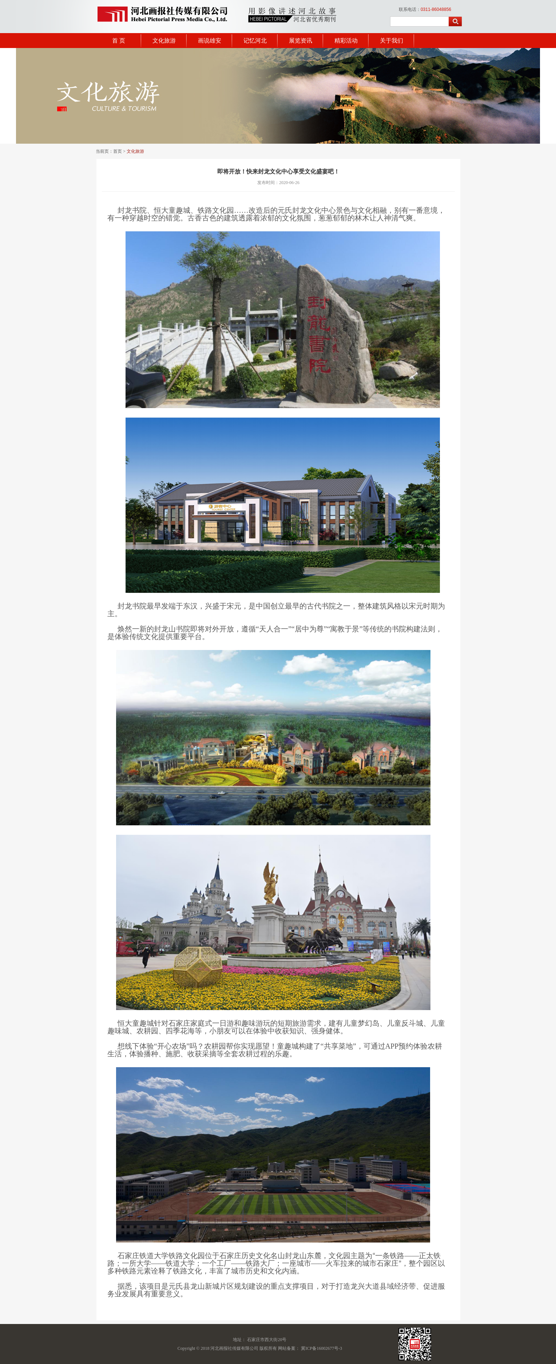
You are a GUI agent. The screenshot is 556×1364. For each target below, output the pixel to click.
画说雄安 (209, 40)
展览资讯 (300, 40)
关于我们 (391, 40)
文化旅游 (164, 40)
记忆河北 (255, 40)
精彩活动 (346, 40)
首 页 (118, 40)
